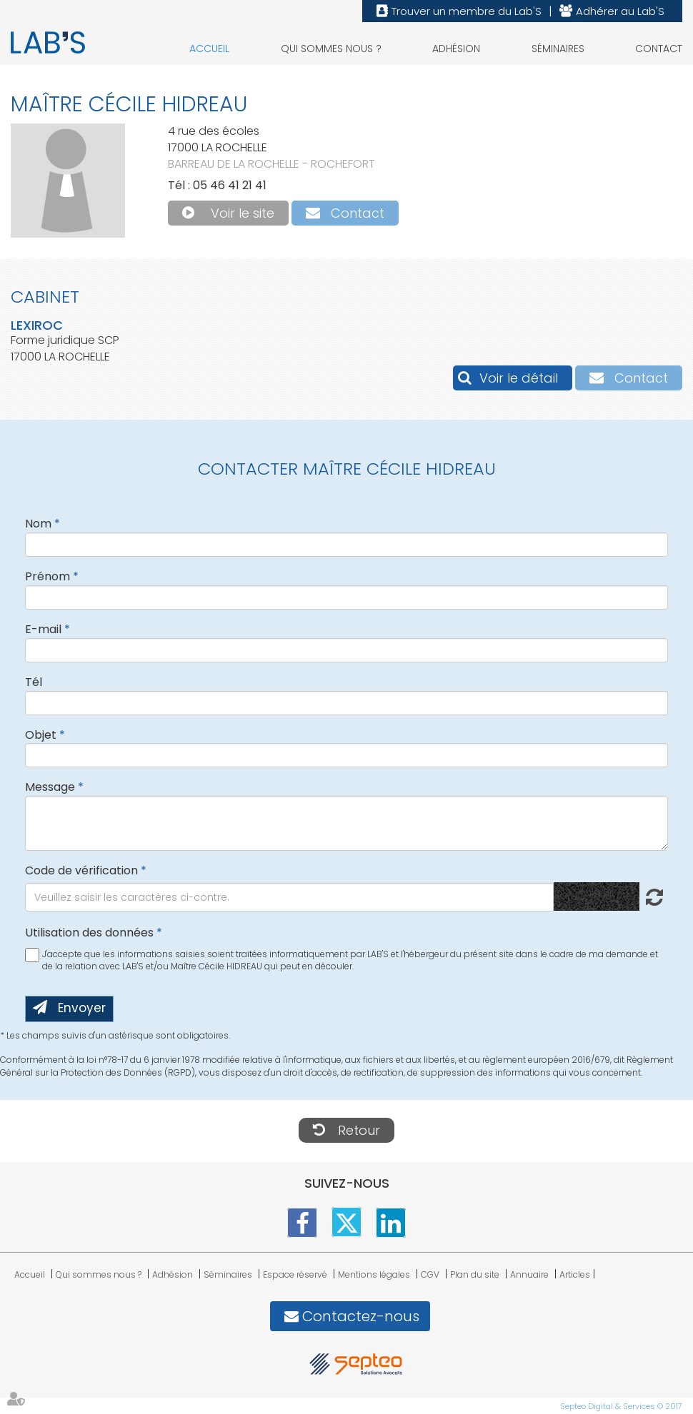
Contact (658, 48)
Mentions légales (374, 1274)
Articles (574, 1274)
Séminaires (558, 48)
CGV (430, 1274)
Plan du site (474, 1274)
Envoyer (82, 1007)
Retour (359, 1130)
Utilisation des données (89, 932)
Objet (40, 735)
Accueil (209, 48)
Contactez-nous (360, 1316)
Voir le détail (518, 378)
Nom (38, 523)
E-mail (43, 629)
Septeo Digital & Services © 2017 (621, 1406)
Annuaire (529, 1274)
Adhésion (456, 48)
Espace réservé (295, 1274)
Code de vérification (81, 870)
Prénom (47, 576)
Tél (33, 682)
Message (50, 787)
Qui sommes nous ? (331, 48)
